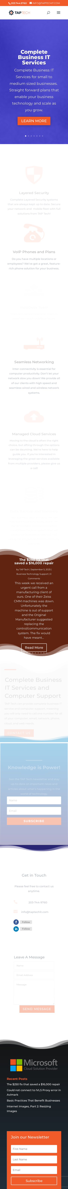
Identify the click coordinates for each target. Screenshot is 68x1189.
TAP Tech (24, 577)
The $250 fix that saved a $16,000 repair (34, 569)
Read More (34, 655)
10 (46, 652)
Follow (26, 922)
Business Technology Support (32, 581)
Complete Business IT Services (34, 57)
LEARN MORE (34, 121)
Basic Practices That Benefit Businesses (33, 1087)
